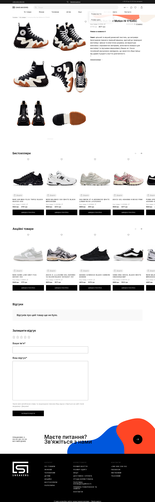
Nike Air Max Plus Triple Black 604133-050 (28, 199)
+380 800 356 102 (18, 1)
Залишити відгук (28, 412)
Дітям (68, 12)
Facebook (116, 468)
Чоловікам (55, 12)
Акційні (48, 477)
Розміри (92, 12)
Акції (80, 12)
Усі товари (27, 12)
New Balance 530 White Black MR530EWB (61, 199)
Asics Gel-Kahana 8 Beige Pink (128, 198)
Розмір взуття (80, 465)
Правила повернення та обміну (85, 486)
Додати (19, 194)
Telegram (116, 474)
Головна (15, 17)
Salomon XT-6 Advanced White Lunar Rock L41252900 (94, 199)
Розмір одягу (80, 468)
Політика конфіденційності (82, 481)
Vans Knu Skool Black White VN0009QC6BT (127, 274)
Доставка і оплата (110, 12)
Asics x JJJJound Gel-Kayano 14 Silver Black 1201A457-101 (60, 274)
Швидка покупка (28, 211)
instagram (116, 471)
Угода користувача (83, 477)
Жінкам (41, 12)
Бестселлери (50, 481)
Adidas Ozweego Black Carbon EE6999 (94, 274)
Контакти (127, 12)
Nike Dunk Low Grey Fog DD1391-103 (25, 274)
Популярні (49, 484)
